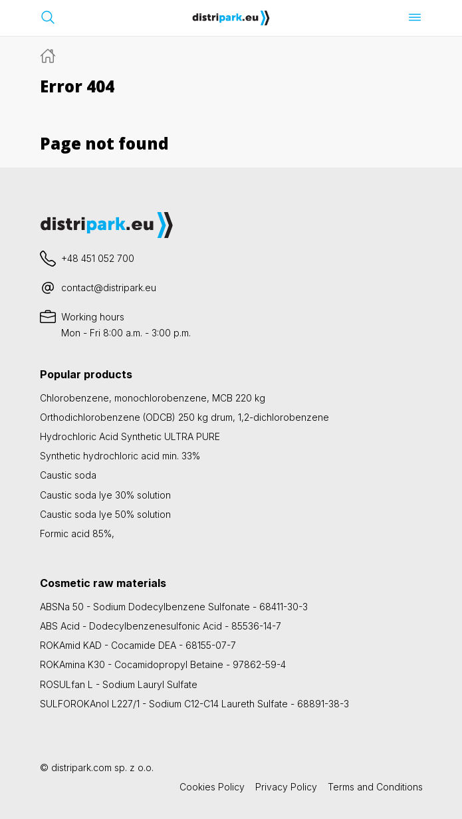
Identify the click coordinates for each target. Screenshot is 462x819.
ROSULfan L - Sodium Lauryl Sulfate (118, 684)
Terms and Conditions (375, 786)
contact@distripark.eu (108, 287)
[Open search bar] (48, 17)
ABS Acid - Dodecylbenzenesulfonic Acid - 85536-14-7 (160, 626)
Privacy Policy (286, 786)
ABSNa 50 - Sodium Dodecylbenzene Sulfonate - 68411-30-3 (174, 606)
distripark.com (81, 767)
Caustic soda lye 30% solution (105, 495)
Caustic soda (68, 475)
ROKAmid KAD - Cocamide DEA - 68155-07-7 (138, 645)
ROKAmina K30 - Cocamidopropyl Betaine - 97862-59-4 (163, 664)
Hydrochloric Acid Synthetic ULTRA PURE (130, 436)
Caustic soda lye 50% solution (105, 514)
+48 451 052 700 (97, 258)
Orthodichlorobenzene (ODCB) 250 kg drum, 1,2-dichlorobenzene (184, 417)
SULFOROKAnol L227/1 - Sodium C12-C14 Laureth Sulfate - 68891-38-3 (194, 703)
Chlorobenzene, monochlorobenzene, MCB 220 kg (152, 398)
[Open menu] (415, 17)
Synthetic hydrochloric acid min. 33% (120, 455)
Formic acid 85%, (77, 533)
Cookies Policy (212, 786)
